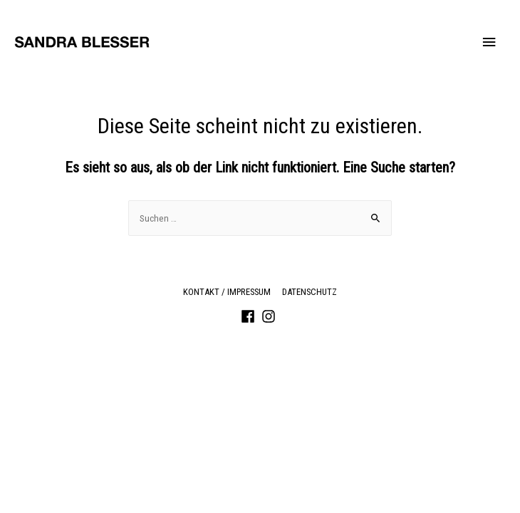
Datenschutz (309, 291)
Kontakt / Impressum (227, 291)
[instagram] (270, 316)
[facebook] (250, 316)
